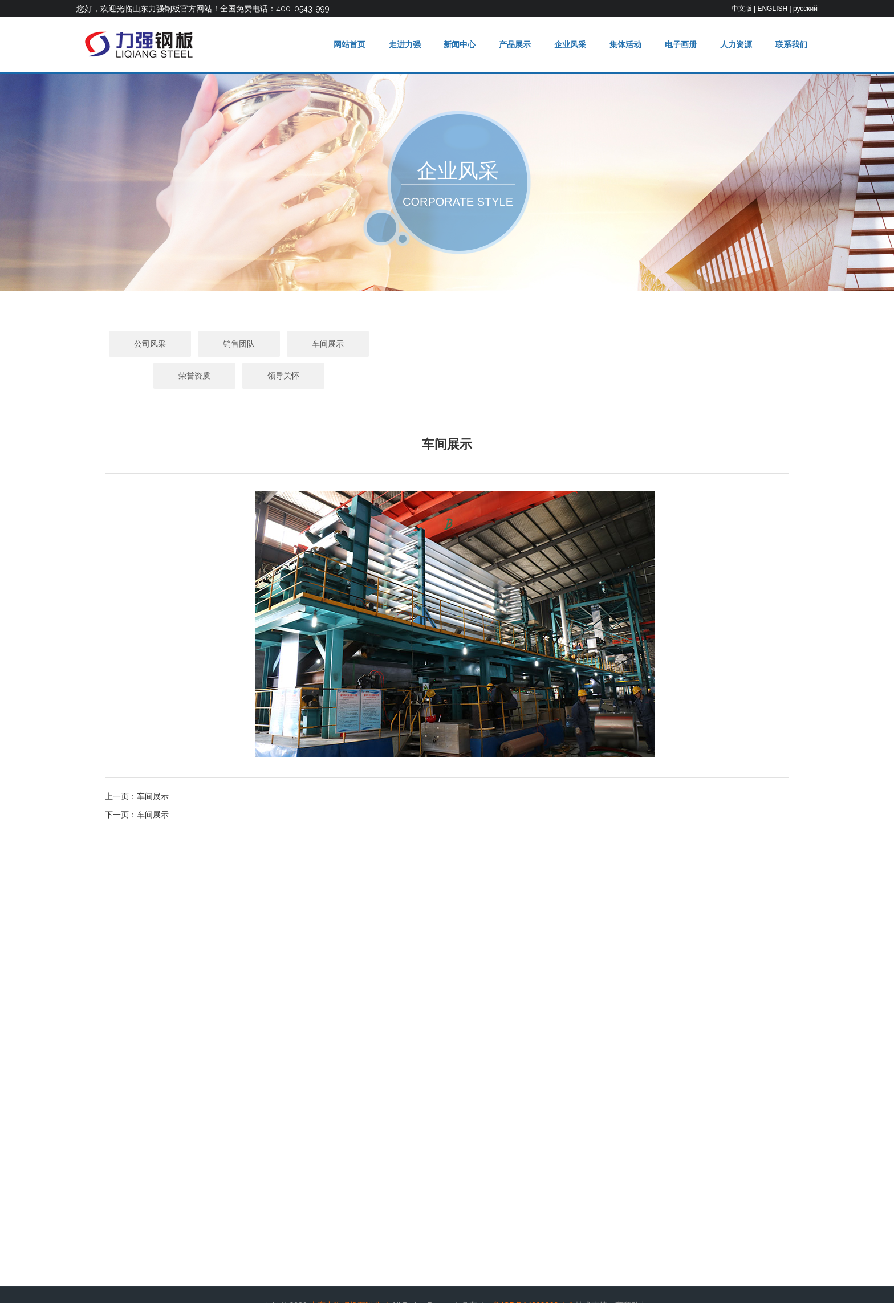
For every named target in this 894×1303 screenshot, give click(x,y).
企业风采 (567, 44)
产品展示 (512, 44)
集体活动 (623, 44)
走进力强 (400, 44)
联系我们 (791, 44)
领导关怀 (625, 343)
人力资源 (735, 44)
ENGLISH (772, 9)
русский (805, 9)
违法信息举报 (305, 1284)
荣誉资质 (536, 343)
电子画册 (679, 44)
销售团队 (358, 343)
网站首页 (344, 44)
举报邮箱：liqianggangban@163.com (547, 1284)
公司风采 (269, 343)
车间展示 (447, 343)
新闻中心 (456, 44)
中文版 (742, 9)
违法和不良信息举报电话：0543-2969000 (404, 1284)
